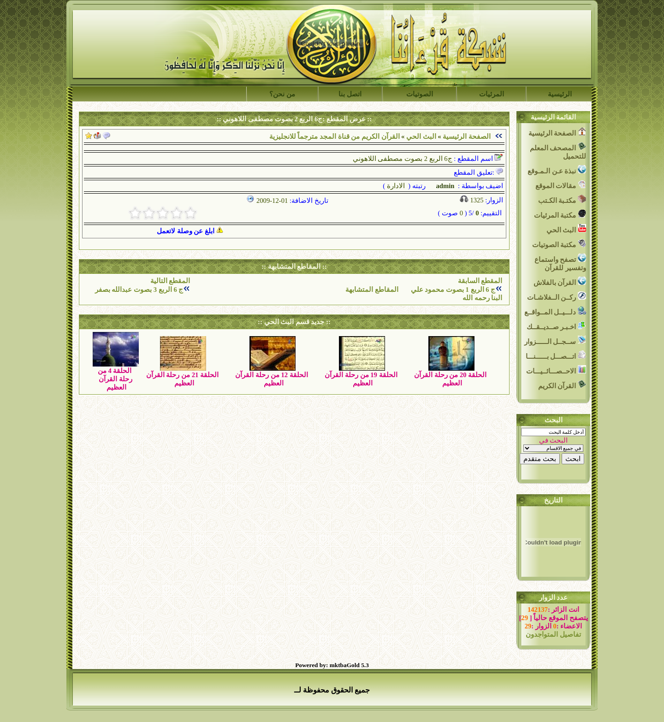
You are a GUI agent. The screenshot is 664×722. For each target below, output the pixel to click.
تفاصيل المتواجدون (553, 634)
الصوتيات (419, 94)
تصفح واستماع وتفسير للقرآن (560, 263)
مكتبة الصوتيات (559, 244)
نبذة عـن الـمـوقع (557, 170)
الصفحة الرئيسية (467, 136)
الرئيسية (560, 94)
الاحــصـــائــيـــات (556, 370)
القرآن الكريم (562, 385)
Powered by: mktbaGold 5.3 (332, 665)
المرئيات (491, 94)
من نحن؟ (282, 94)
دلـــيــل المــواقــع (555, 311)
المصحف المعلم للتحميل (558, 151)
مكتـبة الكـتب (562, 199)
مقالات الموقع (560, 184)
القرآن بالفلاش (560, 281)
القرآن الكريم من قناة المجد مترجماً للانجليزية (334, 136)
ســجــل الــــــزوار (555, 340)
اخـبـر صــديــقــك (556, 326)
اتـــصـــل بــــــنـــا (556, 355)
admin (444, 185)
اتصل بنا (350, 94)
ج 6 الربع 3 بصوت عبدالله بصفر (139, 289)
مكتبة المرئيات (560, 214)
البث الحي (421, 136)
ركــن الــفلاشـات (556, 296)
